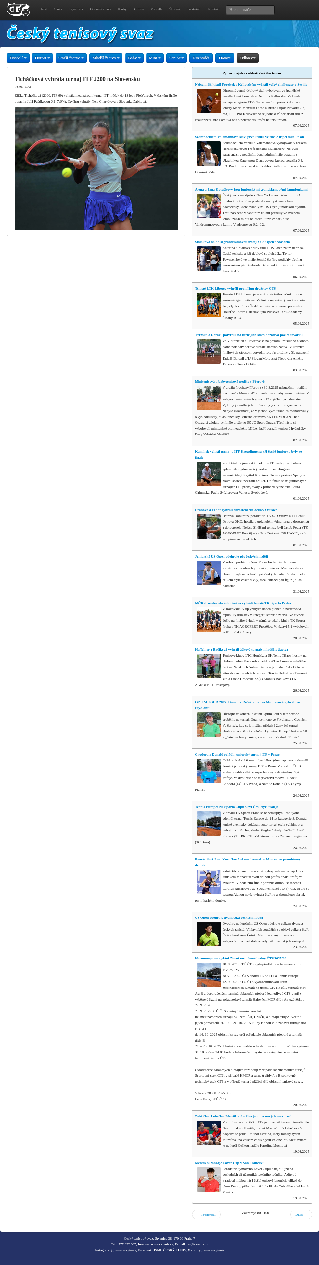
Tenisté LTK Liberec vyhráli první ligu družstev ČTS (235, 288)
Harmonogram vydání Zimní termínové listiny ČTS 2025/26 (240, 958)
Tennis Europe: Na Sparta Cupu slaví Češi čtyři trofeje (236, 807)
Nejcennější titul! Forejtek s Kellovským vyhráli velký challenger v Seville (251, 84)
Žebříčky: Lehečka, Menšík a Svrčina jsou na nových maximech (243, 1116)
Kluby (122, 9)
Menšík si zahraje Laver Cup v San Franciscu (230, 1163)
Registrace (76, 9)
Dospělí (18, 57)
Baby (134, 57)
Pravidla (157, 9)
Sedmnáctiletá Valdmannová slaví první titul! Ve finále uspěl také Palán (249, 137)
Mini (155, 57)
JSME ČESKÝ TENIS (170, 1250)
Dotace (225, 57)
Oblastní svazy (100, 9)
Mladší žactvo (106, 57)
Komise (138, 9)
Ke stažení (193, 9)
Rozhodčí (201, 57)
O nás (58, 9)
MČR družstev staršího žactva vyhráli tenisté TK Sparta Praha (243, 603)
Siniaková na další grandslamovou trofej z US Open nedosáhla (242, 242)
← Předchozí (206, 1214)
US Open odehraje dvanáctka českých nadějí (229, 917)
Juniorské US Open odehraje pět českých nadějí (231, 556)
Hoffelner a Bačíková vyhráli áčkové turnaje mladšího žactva (241, 649)
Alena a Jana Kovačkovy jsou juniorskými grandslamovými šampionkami (251, 189)
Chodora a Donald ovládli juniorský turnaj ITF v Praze (237, 754)
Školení (174, 9)
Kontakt (213, 9)
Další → (301, 1214)
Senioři (176, 57)
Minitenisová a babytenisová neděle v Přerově (230, 381)
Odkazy (247, 57)
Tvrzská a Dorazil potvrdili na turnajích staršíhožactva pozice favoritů (249, 335)
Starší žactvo (71, 57)
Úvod (43, 9)
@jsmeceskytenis (123, 1250)
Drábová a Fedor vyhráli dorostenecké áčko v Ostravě (236, 510)
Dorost (42, 57)
